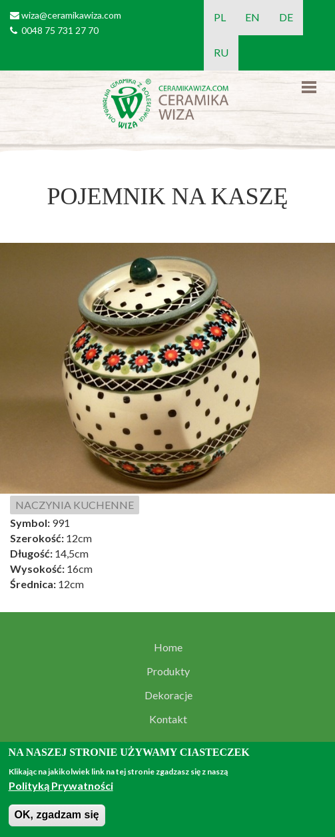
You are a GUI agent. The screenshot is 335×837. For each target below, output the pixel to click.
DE (286, 17)
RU (221, 52)
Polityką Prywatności (61, 785)
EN (252, 17)
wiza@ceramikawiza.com (71, 15)
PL (220, 17)
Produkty (168, 671)
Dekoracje (168, 695)
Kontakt (168, 719)
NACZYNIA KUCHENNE (74, 504)
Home (168, 647)
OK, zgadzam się (57, 814)
